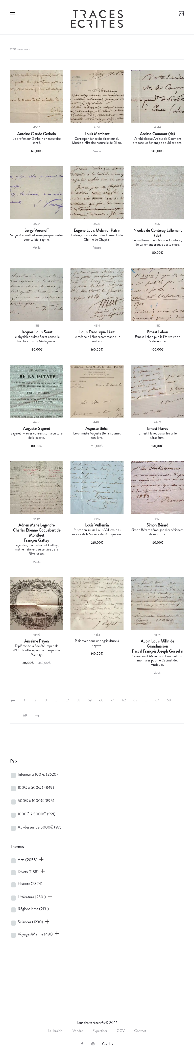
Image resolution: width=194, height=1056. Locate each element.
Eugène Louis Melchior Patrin (97, 230)
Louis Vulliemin (97, 525)
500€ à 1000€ (36, 801)
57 (67, 700)
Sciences (30, 922)
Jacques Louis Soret (36, 332)
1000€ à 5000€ (37, 814)
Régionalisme (33, 909)
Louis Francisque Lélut (96, 332)
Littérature (32, 897)
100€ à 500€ (36, 787)
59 (90, 700)
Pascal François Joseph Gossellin (157, 651)
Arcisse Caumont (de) (157, 133)
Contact (140, 1031)
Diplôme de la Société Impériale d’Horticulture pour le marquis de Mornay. (36, 650)
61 (112, 700)
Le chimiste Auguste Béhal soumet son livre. (97, 435)
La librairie (55, 1031)
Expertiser (99, 1031)
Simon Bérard (157, 525)
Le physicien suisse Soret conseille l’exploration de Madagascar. (36, 338)
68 (169, 700)
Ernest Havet (157, 428)
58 (78, 700)
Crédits (107, 1044)
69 (25, 715)
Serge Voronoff (37, 230)
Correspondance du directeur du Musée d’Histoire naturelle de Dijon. (97, 140)
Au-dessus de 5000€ (39, 827)
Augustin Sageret (36, 428)
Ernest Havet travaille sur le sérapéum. (157, 435)
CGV (121, 1031)
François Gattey (36, 540)
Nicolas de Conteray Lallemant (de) (157, 233)
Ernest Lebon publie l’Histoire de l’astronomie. (157, 338)
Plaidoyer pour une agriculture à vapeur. (97, 643)
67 (157, 700)
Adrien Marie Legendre (36, 525)
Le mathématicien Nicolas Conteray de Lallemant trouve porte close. (157, 242)
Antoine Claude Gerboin (36, 133)
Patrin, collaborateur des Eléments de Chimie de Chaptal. (97, 237)
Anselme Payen (36, 641)
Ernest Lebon (157, 332)
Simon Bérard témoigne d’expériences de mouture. (157, 532)
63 (135, 700)
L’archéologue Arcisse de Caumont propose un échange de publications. (157, 140)
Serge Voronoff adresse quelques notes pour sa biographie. (36, 237)
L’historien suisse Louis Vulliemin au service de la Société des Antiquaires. (97, 532)
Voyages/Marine (35, 934)
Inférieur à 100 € (38, 774)
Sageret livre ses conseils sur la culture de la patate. (36, 435)
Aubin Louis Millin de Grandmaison (157, 644)
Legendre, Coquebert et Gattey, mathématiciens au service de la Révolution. (36, 549)
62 (124, 700)
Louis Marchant (97, 133)
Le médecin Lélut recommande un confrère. (97, 338)
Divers (28, 872)
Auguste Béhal (96, 428)
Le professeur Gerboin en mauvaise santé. (37, 140)
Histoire (30, 883)
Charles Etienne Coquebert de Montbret (36, 533)
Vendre (77, 1031)
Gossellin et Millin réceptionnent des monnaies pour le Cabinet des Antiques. (157, 660)
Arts (27, 860)
